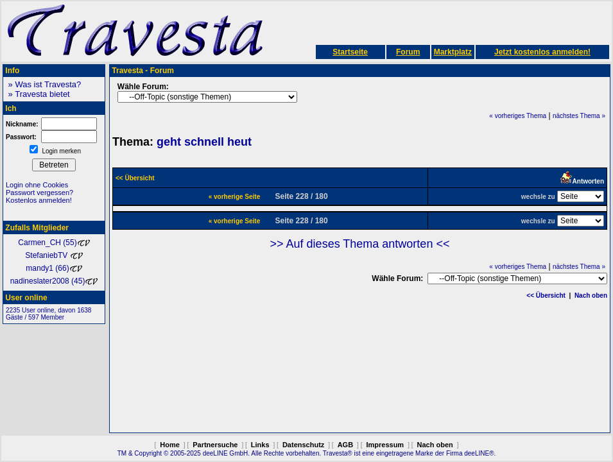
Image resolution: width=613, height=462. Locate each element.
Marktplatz (453, 51)
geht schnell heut (204, 141)
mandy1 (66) (54, 268)
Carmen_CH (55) (53, 242)
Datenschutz (303, 445)
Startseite (350, 51)
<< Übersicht (546, 295)
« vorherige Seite (235, 196)
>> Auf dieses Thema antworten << (360, 243)
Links (260, 445)
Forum (408, 51)
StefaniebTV (53, 255)
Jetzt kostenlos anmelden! (542, 51)
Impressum (385, 445)
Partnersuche (215, 445)
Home (170, 445)
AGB (345, 445)
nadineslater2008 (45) (54, 281)
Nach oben (590, 295)
